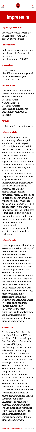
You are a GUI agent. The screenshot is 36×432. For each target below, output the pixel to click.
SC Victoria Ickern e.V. (14, 428)
